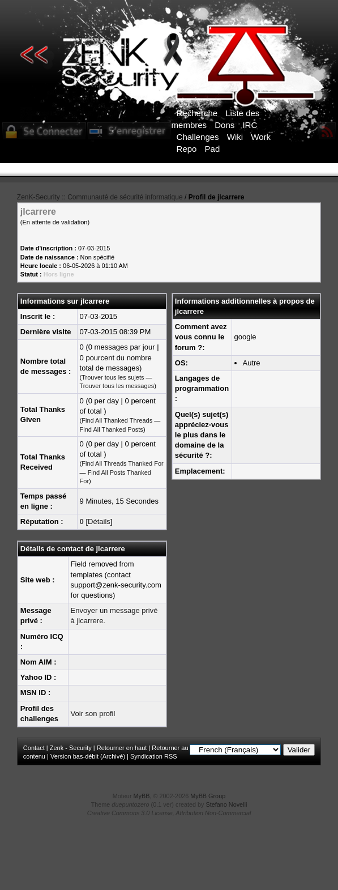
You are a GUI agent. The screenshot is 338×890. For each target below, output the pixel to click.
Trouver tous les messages (117, 385)
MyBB (142, 796)
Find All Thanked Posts (111, 429)
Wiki (235, 137)
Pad (212, 149)
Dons (224, 125)
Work (261, 137)
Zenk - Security (71, 747)
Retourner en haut (122, 747)
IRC (249, 125)
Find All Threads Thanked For (123, 463)
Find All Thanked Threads (117, 420)
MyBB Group (207, 796)
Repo (187, 149)
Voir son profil (93, 713)
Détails (99, 521)
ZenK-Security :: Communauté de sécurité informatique (100, 197)
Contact (34, 747)
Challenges (198, 137)
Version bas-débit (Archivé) (87, 756)
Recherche (197, 113)
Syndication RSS (153, 756)
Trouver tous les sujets (113, 377)
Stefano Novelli (226, 804)
